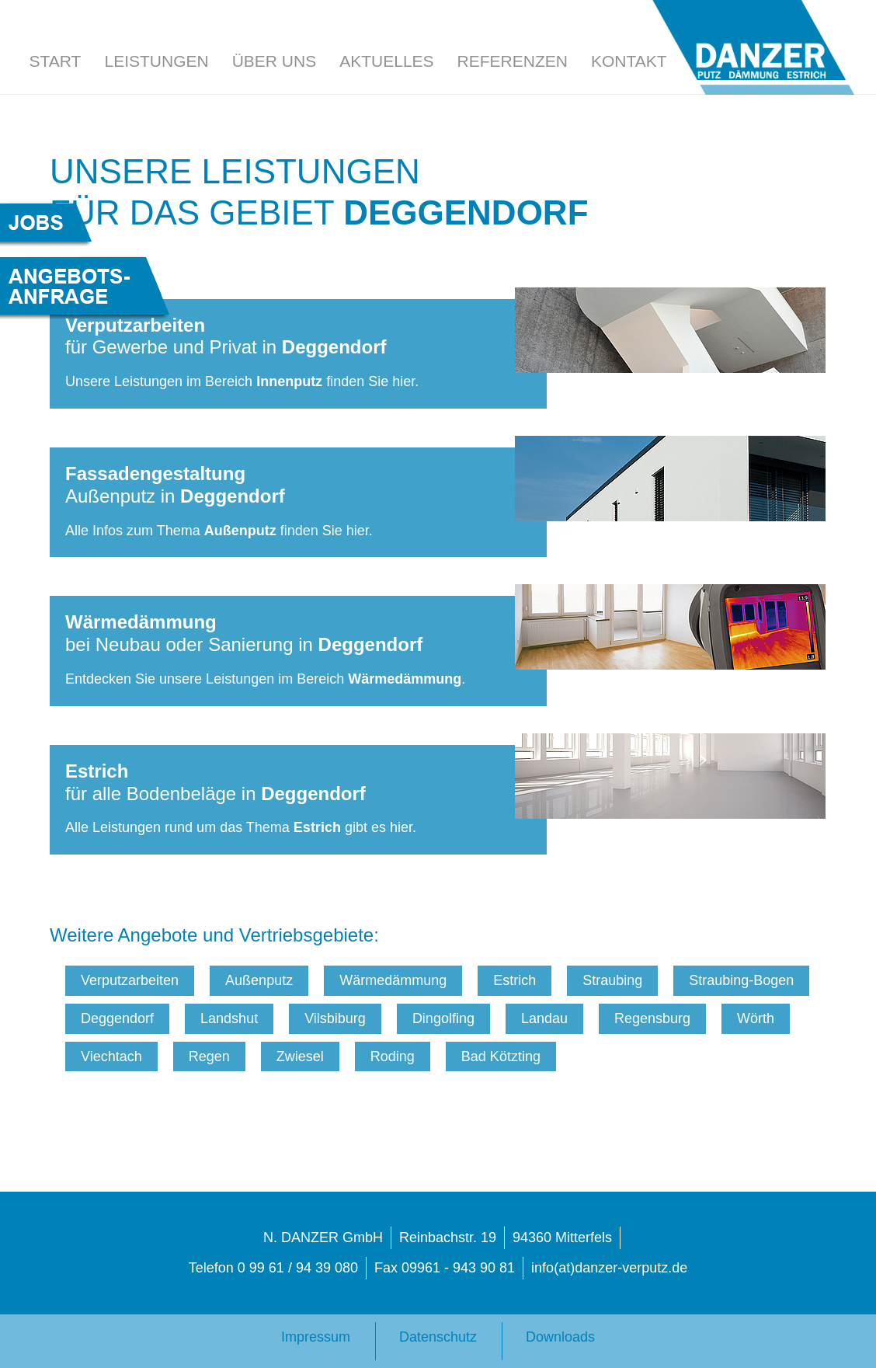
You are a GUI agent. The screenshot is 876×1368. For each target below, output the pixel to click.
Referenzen (512, 61)
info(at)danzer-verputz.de (609, 1268)
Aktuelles (386, 61)
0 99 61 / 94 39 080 (298, 1268)
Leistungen (156, 61)
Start (56, 61)
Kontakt (629, 61)
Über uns (274, 61)
